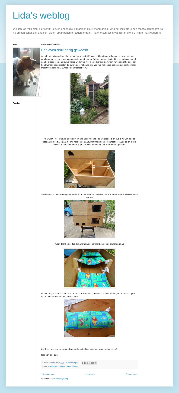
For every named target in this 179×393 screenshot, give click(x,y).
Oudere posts (131, 374)
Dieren (68, 366)
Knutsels (75, 366)
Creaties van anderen (56, 366)
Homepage (90, 374)
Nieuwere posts (48, 374)
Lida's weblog (41, 15)
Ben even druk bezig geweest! (64, 50)
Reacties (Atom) (61, 379)
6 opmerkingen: (72, 363)
